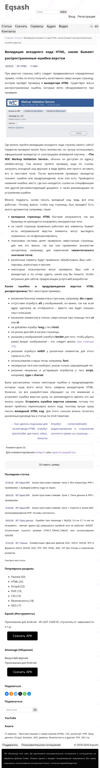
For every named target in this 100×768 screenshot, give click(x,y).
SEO (13, 605)
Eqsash (17, 7)
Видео (63, 26)
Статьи (7, 26)
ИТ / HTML (21, 66)
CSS (13, 596)
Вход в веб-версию (16, 658)
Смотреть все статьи (15, 560)
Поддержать (10, 745)
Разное (15, 577)
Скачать (21, 26)
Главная (9, 37)
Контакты (9, 31)
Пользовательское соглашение (41, 745)
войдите (40, 452)
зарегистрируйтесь (64, 452)
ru (91, 26)
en (96, 26)
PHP (13, 591)
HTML (14, 581)
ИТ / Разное (21, 543)
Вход (71, 16)
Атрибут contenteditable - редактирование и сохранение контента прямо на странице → (72, 428)
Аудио (51, 26)
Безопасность (20, 600)
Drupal (15, 586)
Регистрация (86, 16)
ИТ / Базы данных (24, 520)
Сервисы (37, 26)
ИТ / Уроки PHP (23, 482)
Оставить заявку (49, 464)
